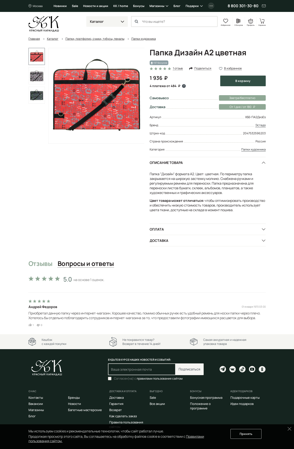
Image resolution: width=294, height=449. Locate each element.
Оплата (157, 229)
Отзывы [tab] (40, 264)
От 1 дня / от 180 (237, 107)
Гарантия (116, 404)
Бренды (74, 397)
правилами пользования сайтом (160, 378)
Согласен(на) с (148, 378)
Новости (74, 404)
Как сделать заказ (123, 416)
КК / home (120, 6)
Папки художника (253, 149)
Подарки (192, 6)
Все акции (157, 404)
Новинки (60, 6)
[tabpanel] (147, 300)
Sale (75, 6)
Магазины (156, 6)
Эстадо (260, 125)
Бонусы (138, 6)
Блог (176, 6)
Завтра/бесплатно (242, 98)
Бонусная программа (206, 397)
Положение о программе (200, 406)
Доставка (159, 240)
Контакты (35, 397)
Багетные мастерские (85, 410)
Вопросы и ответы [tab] (86, 264)
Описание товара (166, 162)
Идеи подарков (242, 404)
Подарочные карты (245, 397)
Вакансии (35, 404)
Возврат (115, 410)
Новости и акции (95, 6)
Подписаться (189, 369)
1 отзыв (178, 68)
